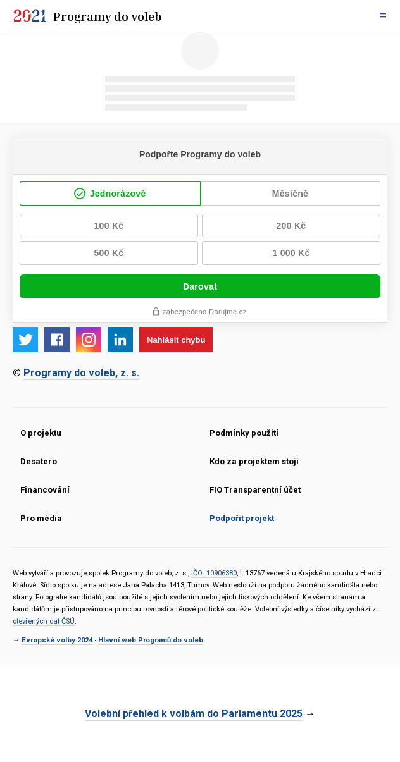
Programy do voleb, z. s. (81, 373)
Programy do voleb (107, 15)
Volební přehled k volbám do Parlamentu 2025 (194, 714)
